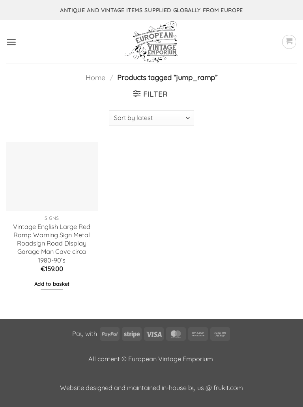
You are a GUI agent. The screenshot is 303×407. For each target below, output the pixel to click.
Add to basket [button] (51, 284)
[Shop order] (151, 118)
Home (95, 77)
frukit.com (228, 388)
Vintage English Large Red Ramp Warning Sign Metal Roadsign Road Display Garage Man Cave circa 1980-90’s (51, 243)
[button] (11, 42)
